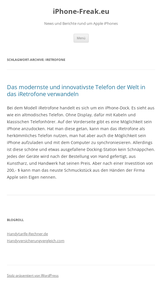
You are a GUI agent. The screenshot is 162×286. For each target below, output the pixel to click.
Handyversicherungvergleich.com (35, 240)
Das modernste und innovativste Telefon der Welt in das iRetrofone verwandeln (76, 90)
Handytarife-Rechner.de (27, 233)
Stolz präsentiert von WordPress (33, 275)
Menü (81, 38)
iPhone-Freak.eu (81, 11)
